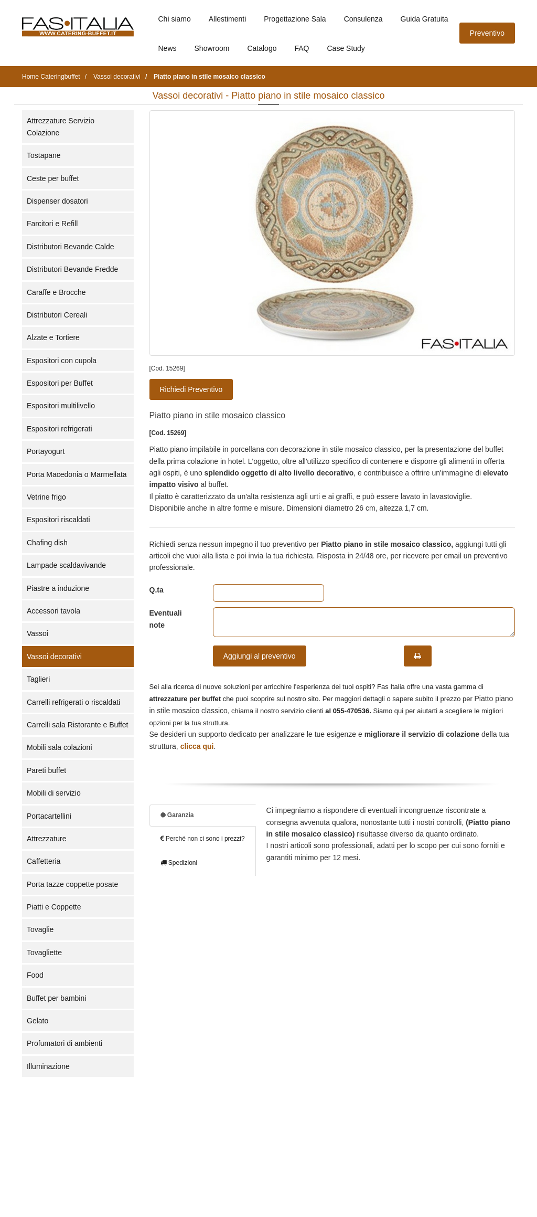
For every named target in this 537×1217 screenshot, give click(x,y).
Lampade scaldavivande (66, 565)
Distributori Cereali (57, 315)
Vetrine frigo (46, 497)
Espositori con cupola (61, 360)
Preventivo (487, 33)
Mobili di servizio (54, 793)
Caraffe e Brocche (56, 292)
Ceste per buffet (53, 178)
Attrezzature (46, 838)
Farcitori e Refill (52, 223)
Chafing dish (47, 542)
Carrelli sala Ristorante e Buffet (77, 725)
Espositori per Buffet (60, 383)
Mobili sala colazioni (59, 747)
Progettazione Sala (295, 19)
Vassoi (37, 633)
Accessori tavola (53, 611)
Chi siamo (174, 19)
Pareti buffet (46, 770)
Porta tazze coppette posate (72, 884)
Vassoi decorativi (54, 656)
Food (35, 975)
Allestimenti (227, 19)
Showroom (212, 48)
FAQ (301, 48)
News (167, 48)
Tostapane (44, 155)
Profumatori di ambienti (64, 1043)
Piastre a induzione (58, 588)
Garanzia (177, 815)
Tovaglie (40, 929)
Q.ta (156, 590)
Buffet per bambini (56, 998)
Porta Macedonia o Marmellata (77, 474)
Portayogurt (46, 451)
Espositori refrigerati (59, 429)
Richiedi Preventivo (191, 389)
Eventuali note (165, 619)
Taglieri (38, 679)
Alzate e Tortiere (53, 337)
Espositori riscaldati (58, 519)
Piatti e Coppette (54, 907)
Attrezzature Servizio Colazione (60, 126)
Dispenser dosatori (57, 201)
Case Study (346, 48)
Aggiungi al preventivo (259, 656)
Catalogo (261, 48)
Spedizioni (179, 862)
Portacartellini (49, 816)
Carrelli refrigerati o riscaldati (73, 702)
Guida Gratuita (424, 19)
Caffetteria (43, 861)
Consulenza (363, 19)
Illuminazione (48, 1066)
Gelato (37, 1021)
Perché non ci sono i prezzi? (202, 838)
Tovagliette (44, 952)
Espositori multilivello (61, 405)
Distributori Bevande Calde (70, 246)
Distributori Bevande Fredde (72, 269)
